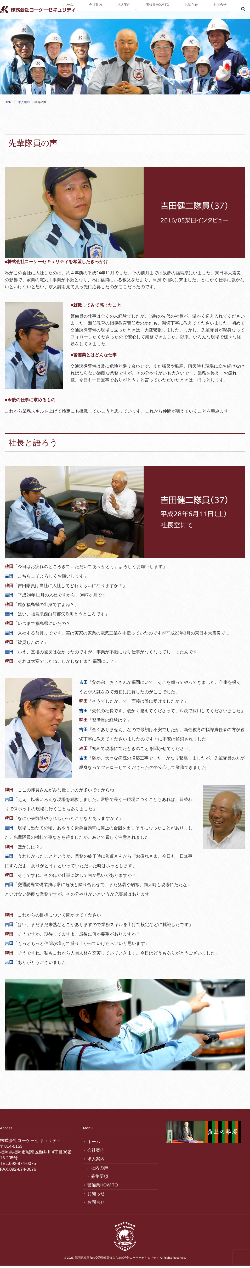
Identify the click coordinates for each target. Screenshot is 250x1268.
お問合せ (225, 10)
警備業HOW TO (185, 10)
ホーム (130, 10)
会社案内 (146, 10)
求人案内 (164, 10)
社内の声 (99, 1163)
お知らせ (207, 10)
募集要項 (99, 1172)
